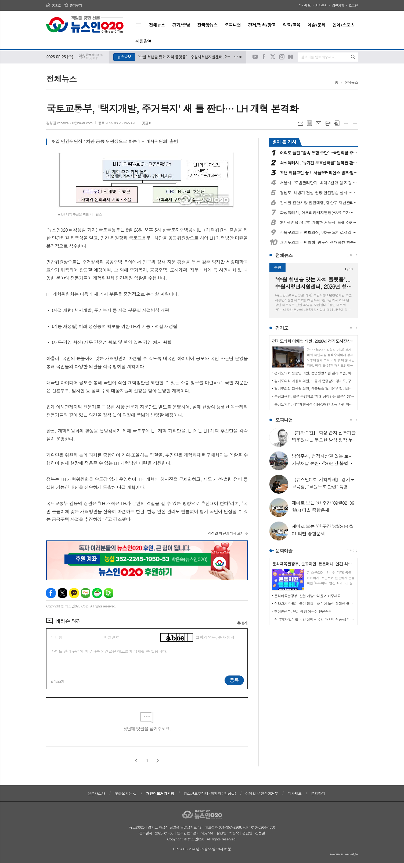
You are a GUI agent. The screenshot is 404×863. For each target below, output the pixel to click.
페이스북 (264, 57)
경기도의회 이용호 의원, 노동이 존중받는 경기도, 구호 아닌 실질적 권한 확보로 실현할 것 (314, 380)
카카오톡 (74, 593)
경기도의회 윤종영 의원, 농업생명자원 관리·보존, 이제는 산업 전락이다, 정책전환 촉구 (314, 373)
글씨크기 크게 (346, 123)
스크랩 (337, 123)
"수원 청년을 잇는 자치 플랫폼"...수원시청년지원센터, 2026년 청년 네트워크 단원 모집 (185, 56)
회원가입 (338, 5)
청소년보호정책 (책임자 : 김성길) (209, 793)
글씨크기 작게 (355, 123)
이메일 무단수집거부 (261, 793)
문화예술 (284, 550)
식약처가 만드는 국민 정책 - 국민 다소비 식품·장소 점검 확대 (314, 619)
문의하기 (318, 793)
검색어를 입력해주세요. (318, 57)
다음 (157, 761)
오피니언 (284, 420)
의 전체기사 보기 (226, 533)
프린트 (327, 123)
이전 (136, 761)
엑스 (62, 593)
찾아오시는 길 (125, 793)
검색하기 (353, 57)
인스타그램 (282, 57)
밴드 (108, 593)
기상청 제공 (92, 58)
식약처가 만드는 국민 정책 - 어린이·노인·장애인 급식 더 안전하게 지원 (314, 603)
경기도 (281, 328)
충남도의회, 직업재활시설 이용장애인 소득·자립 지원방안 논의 (314, 404)
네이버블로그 (291, 57)
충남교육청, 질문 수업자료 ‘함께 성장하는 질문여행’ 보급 (314, 396)
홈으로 (56, 5)
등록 (234, 680)
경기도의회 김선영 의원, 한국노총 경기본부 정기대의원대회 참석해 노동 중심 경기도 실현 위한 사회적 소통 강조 (314, 388)
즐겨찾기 (76, 5)
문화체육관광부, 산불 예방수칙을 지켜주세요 (307, 595)
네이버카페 (97, 593)
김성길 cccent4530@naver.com (69, 122)
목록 (309, 123)
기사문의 (321, 5)
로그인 (353, 5)
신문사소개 (96, 793)
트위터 (273, 57)
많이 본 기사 (284, 142)
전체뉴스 (351, 82)
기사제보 (305, 5)
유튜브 (255, 57)
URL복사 (300, 123)
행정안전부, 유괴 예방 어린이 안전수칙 (303, 611)
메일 (318, 123)
